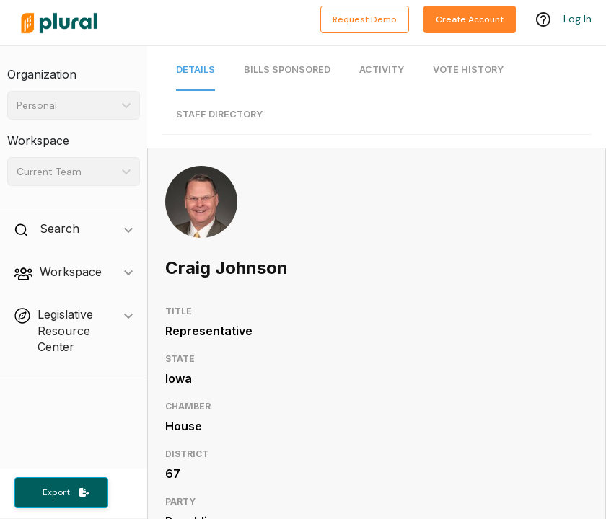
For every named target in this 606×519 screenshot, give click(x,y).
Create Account (470, 19)
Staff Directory (219, 114)
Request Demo (365, 19)
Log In (577, 19)
